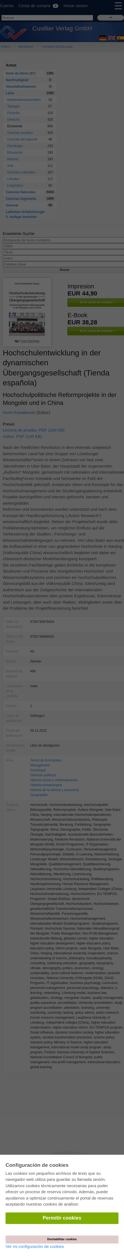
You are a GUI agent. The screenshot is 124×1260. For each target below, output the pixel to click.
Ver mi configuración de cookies (35, 1246)
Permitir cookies (62, 1218)
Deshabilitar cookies (62, 1239)
